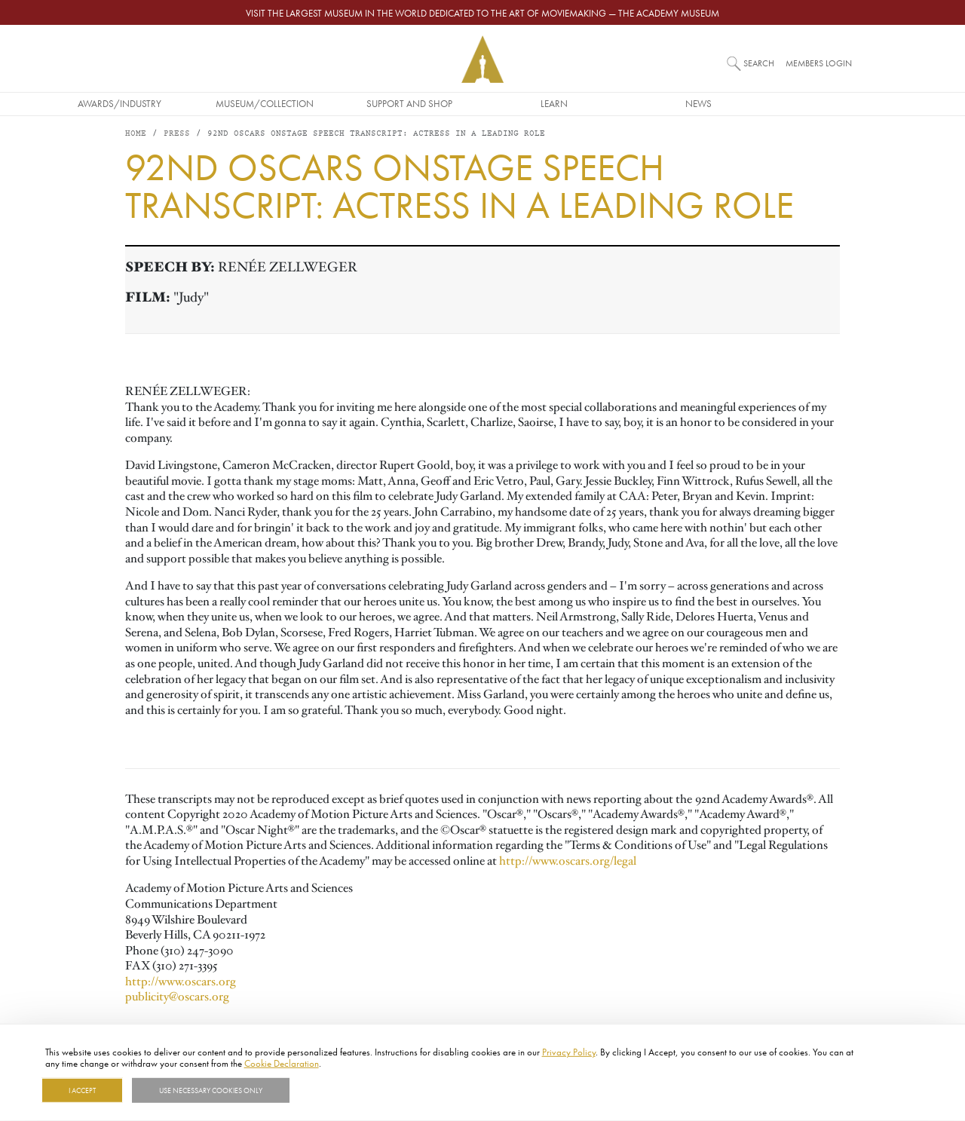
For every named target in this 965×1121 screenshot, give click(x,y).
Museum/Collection (338, 103)
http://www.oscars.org (180, 982)
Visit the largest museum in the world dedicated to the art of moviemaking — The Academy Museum (482, 13)
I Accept (82, 1090)
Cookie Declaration (281, 1063)
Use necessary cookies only (210, 1090)
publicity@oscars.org (177, 998)
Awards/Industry (193, 103)
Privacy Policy (569, 1052)
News (772, 103)
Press (177, 135)
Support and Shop (482, 103)
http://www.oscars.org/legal (567, 862)
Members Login (819, 63)
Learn (627, 103)
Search (758, 63)
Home (135, 135)
